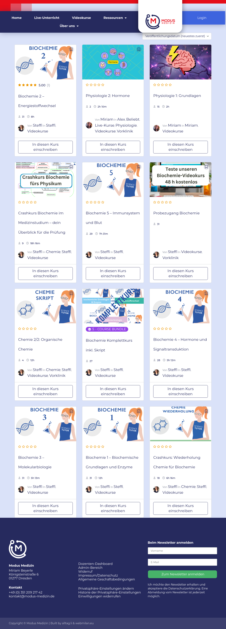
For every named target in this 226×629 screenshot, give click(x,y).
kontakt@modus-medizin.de (31, 596)
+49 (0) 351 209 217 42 (25, 592)
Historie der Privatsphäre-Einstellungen (109, 592)
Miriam (107, 119)
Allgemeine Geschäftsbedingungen (106, 579)
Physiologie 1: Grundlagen (177, 95)
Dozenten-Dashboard (95, 564)
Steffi (37, 125)
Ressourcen (115, 17)
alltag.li (67, 623)
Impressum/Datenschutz (98, 575)
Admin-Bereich (90, 568)
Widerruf (85, 572)
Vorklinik (125, 131)
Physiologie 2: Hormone (108, 95)
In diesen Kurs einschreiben (45, 147)
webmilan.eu (84, 623)
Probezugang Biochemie (176, 213)
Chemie (53, 252)
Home (17, 18)
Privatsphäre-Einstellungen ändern (106, 589)
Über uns (69, 26)
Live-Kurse (104, 125)
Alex (121, 119)
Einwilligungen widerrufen (99, 596)
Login (201, 18)
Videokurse (81, 18)
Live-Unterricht (46, 18)
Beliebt (132, 119)
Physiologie (126, 125)
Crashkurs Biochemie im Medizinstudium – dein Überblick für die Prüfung (41, 223)
